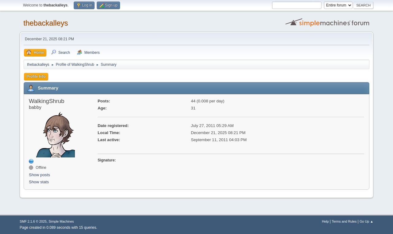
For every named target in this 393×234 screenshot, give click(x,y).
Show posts (39, 175)
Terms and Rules (344, 221)
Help (325, 221)
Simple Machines (61, 221)
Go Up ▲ (366, 221)
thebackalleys (45, 23)
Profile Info (36, 76)
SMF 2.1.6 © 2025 (33, 221)
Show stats (39, 182)
